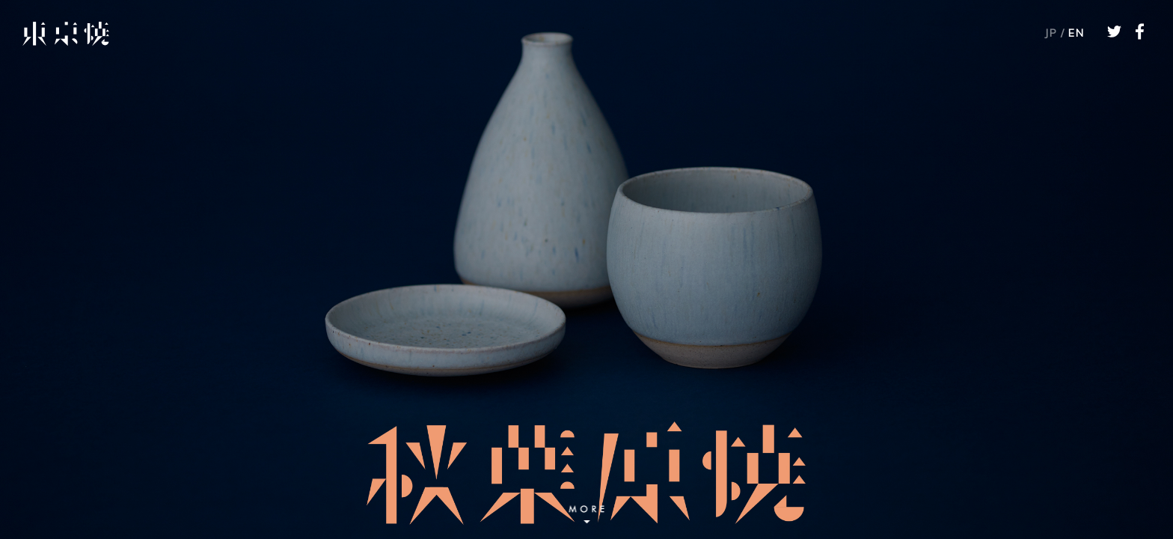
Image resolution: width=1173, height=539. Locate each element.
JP (1050, 33)
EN (1076, 33)
